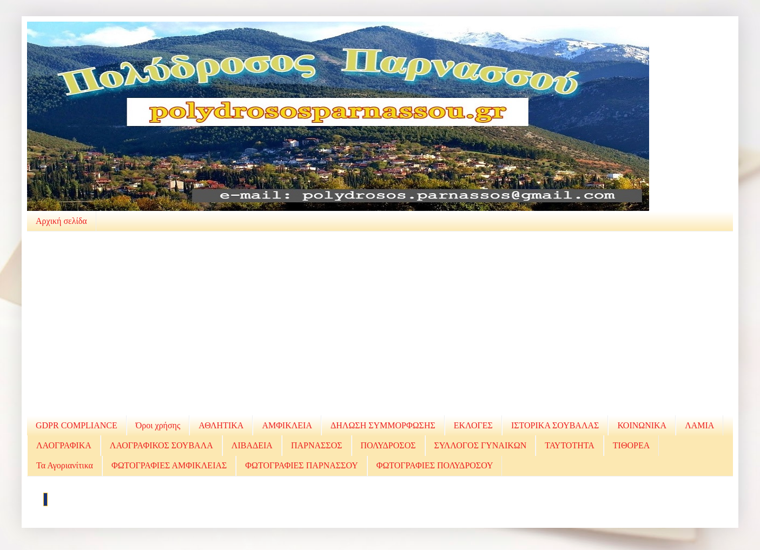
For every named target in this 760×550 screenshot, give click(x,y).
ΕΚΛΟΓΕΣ (473, 425)
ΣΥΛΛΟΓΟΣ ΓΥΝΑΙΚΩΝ (480, 445)
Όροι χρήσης (158, 425)
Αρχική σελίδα (61, 221)
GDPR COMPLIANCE (76, 425)
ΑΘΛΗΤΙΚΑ (221, 425)
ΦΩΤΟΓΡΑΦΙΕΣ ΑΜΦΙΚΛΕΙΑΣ (169, 465)
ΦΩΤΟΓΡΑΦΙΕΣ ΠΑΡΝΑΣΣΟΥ (301, 465)
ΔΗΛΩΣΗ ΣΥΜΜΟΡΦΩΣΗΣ (383, 425)
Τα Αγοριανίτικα (64, 465)
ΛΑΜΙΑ (699, 425)
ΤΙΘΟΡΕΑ (631, 445)
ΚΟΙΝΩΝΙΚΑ (641, 425)
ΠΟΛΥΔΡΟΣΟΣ (388, 445)
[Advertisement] (380, 323)
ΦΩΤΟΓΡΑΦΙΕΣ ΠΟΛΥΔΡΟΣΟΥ (434, 465)
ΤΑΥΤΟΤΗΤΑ (569, 445)
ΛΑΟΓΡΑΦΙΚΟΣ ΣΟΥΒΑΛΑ (161, 445)
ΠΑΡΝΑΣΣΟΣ (316, 445)
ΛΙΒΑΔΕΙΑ (252, 445)
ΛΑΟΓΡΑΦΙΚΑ (63, 445)
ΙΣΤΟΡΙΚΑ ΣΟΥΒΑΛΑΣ (555, 425)
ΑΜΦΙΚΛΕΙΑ (287, 425)
